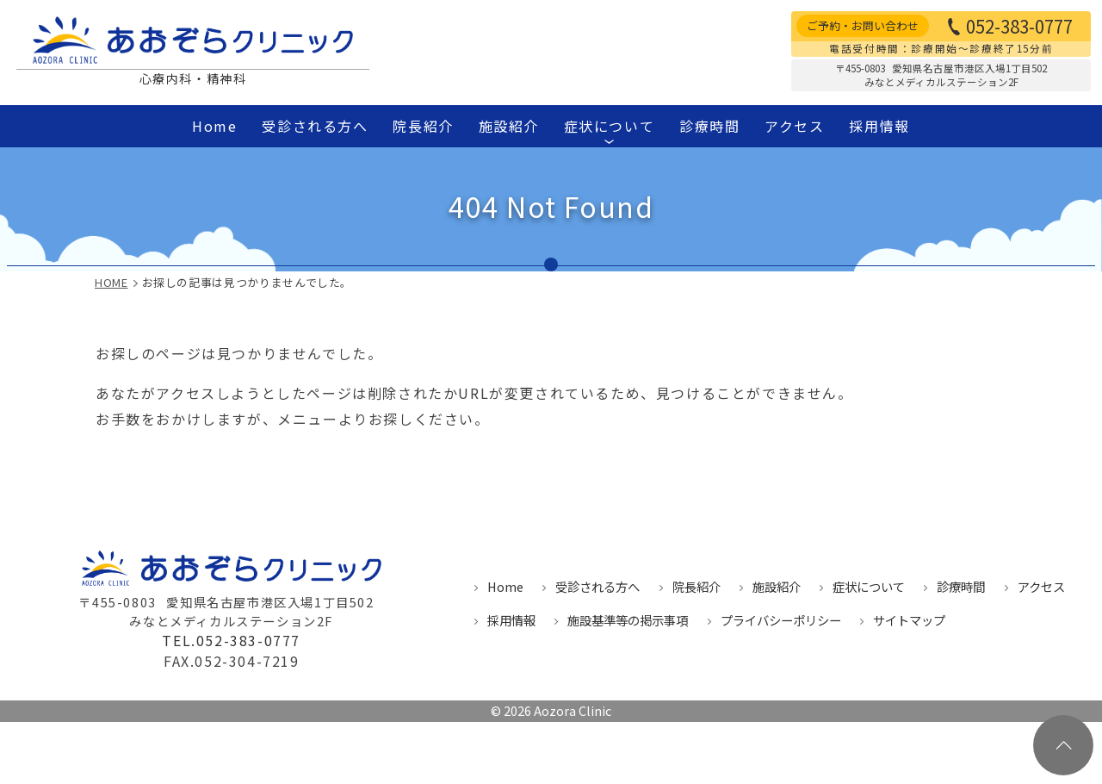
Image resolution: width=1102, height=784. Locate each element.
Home (214, 125)
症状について (608, 130)
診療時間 (709, 125)
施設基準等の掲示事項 (627, 620)
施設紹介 (509, 125)
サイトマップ (909, 620)
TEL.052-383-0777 (231, 641)
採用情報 (879, 125)
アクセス (794, 125)
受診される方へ (315, 125)
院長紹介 (423, 125)
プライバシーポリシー (781, 620)
